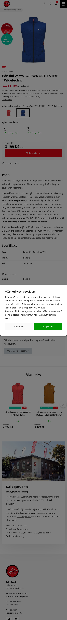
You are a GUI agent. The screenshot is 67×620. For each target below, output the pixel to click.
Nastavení (19, 326)
